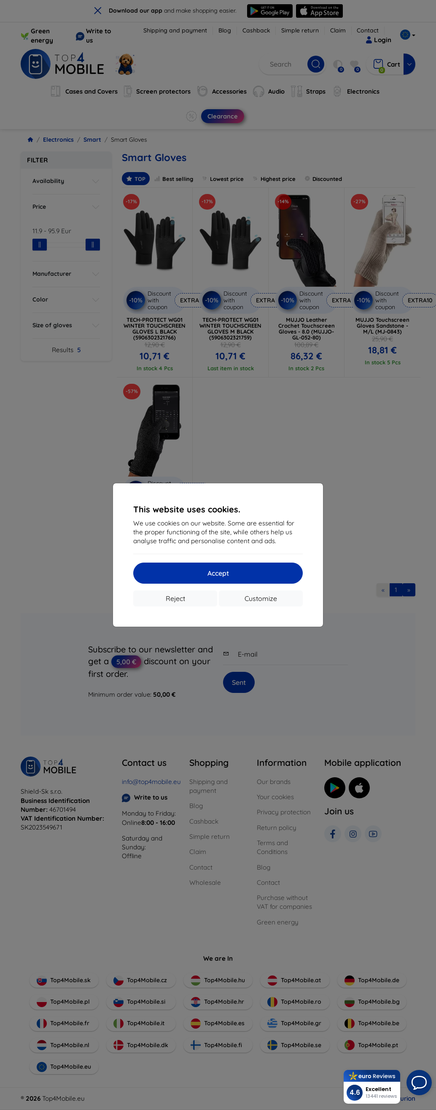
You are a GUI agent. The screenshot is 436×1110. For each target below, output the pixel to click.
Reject (175, 598)
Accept (218, 573)
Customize (261, 598)
